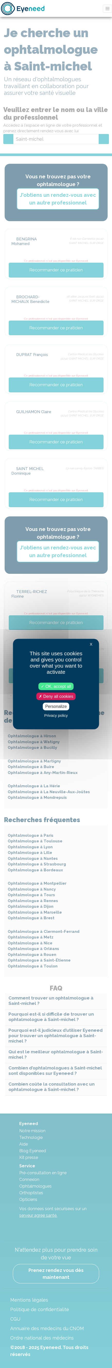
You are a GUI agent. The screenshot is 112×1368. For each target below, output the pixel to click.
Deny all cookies (56, 696)
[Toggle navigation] (107, 9)
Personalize (56, 706)
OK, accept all (56, 686)
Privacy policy (56, 715)
